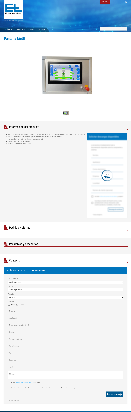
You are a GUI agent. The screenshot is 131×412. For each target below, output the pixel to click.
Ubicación (11, 294)
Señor (13, 305)
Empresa (41, 30)
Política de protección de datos (108, 196)
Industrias (20, 30)
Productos (8, 30)
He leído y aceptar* (109, 196)
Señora (22, 305)
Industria (10, 286)
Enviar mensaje (114, 394)
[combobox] (113, 29)
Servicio (31, 30)
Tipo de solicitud (13, 279)
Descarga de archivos (115, 209)
